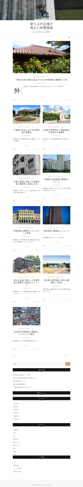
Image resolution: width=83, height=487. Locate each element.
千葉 (39, 76)
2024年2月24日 (56, 234)
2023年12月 (16, 416)
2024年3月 (16, 406)
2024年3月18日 (41, 83)
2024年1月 (16, 413)
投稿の (16, 465)
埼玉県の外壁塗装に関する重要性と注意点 (56, 281)
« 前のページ (16, 355)
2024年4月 (16, 403)
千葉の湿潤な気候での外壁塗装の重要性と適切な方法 (26, 182)
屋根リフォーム (17, 445)
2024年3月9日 (26, 187)
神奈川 (15, 451)
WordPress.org (17, 471)
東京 (14, 448)
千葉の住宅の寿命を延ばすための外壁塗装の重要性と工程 (41, 79)
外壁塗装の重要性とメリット (56, 231)
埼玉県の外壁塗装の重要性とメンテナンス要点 (26, 332)
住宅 (48, 76)
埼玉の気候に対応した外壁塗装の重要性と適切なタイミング (27, 282)
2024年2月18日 (56, 286)
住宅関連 (35, 76)
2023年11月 (16, 419)
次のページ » (67, 355)
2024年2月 (16, 409)
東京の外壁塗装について (19, 381)
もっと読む (41, 96)
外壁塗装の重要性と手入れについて (22, 387)
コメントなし (67, 99)
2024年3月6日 (56, 185)
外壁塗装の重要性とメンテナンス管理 (26, 231)
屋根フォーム (16, 442)
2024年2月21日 (26, 288)
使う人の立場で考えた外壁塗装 (41, 26)
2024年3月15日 (26, 135)
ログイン (15, 462)
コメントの (17, 468)
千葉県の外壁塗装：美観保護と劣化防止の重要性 (56, 131)
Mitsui (14, 99)
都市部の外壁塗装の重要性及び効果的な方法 (24, 378)
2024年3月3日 (26, 236)
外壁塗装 (43, 76)
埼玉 (54, 227)
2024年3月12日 (56, 135)
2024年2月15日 (26, 337)
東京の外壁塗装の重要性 (19, 384)
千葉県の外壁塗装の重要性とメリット (56, 180)
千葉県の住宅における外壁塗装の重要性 (26, 131)
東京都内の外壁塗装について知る (21, 375)
